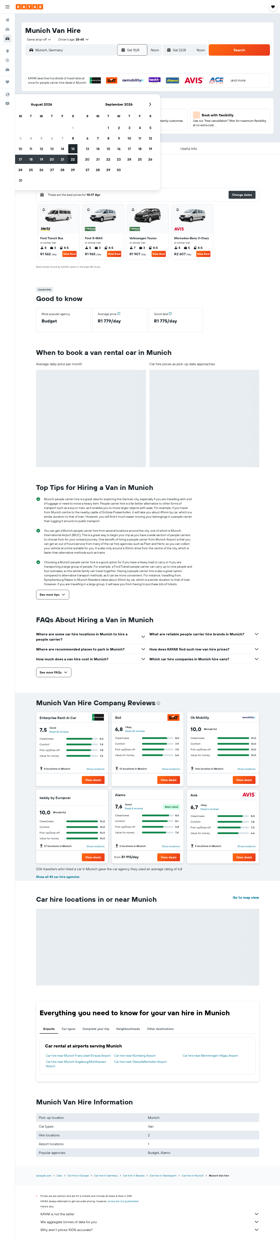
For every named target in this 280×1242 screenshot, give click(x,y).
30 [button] (70, 143)
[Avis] (249, 795)
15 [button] (133, 112)
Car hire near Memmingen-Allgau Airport (210, 1056)
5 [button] (101, 101)
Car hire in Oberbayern (163, 1175)
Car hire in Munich (193, 1175)
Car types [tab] (68, 1029)
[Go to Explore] (7, 51)
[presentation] (158, 703)
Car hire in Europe (78, 1175)
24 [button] (80, 133)
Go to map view (246, 897)
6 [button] (112, 101)
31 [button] (80, 143)
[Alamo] (173, 795)
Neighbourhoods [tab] (128, 1029)
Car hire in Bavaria (133, 1175)
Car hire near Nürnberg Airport (135, 1056)
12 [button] (101, 112)
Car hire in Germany (106, 1175)
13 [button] (112, 112)
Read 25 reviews (135, 731)
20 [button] (112, 122)
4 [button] (91, 101)
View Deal (69, 253)
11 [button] (90, 112)
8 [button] (133, 101)
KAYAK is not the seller (149, 1214)
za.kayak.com (43, 1175)
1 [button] (132, 91)
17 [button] (80, 122)
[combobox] (37, 39)
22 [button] (133, 122)
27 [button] (112, 133)
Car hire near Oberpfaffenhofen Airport (140, 1062)
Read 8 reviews (134, 808)
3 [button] (80, 101)
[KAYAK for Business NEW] (7, 69)
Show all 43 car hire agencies (57, 877)
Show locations (96, 769)
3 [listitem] (53, 248)
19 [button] (101, 122)
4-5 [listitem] (64, 248)
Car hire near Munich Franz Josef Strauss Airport (78, 1056)
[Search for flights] (7, 20)
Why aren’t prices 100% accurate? (149, 1229)
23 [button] (70, 133)
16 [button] (70, 122)
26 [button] (101, 133)
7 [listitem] (132, 248)
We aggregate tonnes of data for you (149, 1221)
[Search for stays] (7, 29)
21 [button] (122, 122)
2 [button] (70, 101)
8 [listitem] (43, 248)
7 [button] (122, 101)
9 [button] (70, 112)
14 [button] (122, 112)
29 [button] (133, 133)
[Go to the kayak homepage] (29, 6)
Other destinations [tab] (160, 1029)
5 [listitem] (88, 248)
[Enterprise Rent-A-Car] (98, 718)
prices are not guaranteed (123, 1201)
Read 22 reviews (59, 731)
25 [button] (91, 133)
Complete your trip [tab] (95, 1029)
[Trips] (7, 82)
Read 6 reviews (210, 809)
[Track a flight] (7, 60)
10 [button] (80, 112)
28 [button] (122, 133)
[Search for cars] (7, 38)
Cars (59, 1175)
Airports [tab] (49, 1029)
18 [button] (91, 122)
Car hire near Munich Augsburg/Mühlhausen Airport (76, 1064)
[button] (7, 7)
